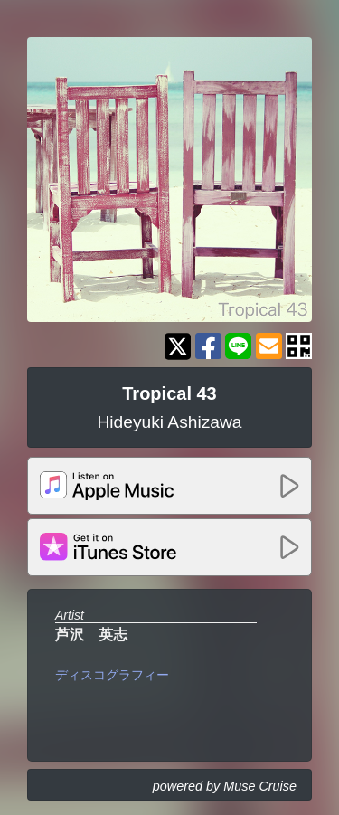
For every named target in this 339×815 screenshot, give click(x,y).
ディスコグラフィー (112, 675)
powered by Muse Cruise (225, 786)
